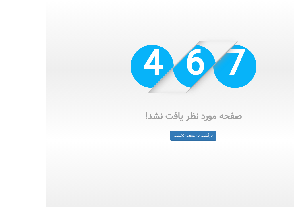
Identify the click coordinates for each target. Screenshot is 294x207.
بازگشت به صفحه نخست (147, 136)
